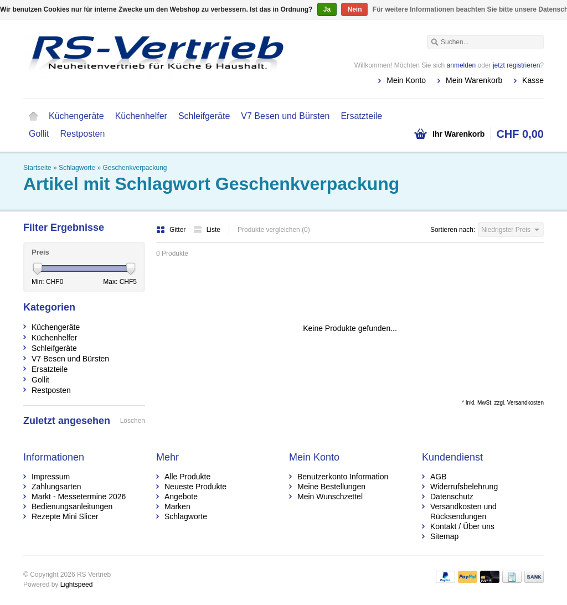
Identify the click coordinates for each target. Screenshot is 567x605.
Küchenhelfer (141, 116)
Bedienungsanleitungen (72, 506)
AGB (438, 476)
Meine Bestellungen (331, 486)
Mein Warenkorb (474, 80)
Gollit (39, 133)
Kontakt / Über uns (462, 526)
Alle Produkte (187, 476)
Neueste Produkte (195, 486)
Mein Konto (406, 80)
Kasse (533, 80)
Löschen (132, 421)
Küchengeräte (76, 116)
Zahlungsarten (56, 486)
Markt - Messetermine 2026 (79, 496)
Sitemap (444, 536)
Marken (177, 506)
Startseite (33, 116)
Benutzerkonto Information (342, 476)
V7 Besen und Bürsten (285, 116)
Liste (206, 230)
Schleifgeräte (204, 116)
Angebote (181, 496)
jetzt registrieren (516, 65)
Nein (354, 9)
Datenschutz (451, 496)
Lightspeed (76, 584)
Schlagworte (77, 168)
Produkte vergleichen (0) (274, 230)
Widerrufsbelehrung (464, 486)
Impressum (51, 476)
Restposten (82, 133)
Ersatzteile (361, 116)
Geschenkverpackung (134, 168)
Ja (327, 9)
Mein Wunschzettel (330, 496)
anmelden (461, 65)
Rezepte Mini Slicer (65, 516)
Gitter (172, 230)
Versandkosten (525, 403)
